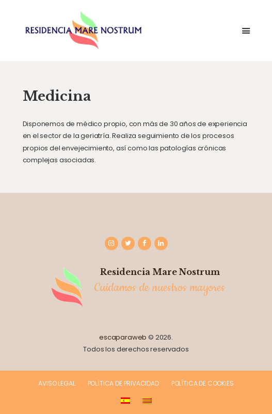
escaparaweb (123, 337)
